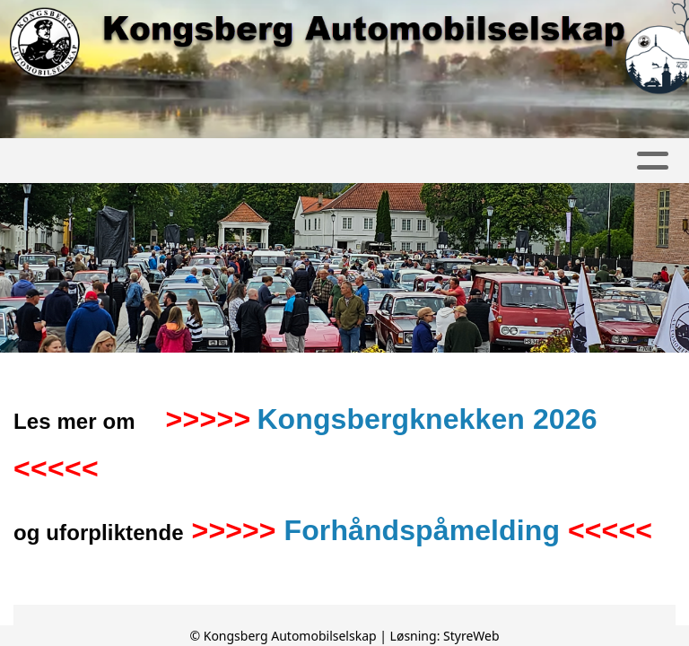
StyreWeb (471, 635)
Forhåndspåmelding (422, 530)
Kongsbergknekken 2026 (427, 419)
